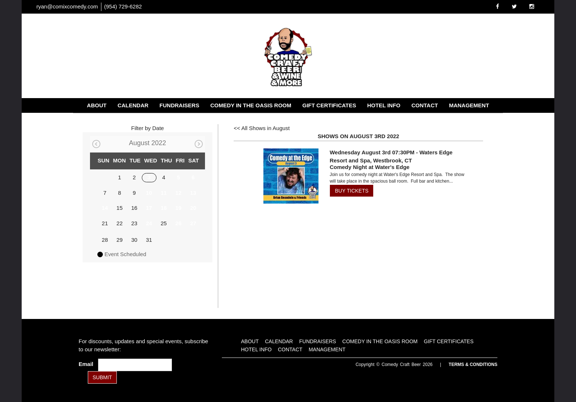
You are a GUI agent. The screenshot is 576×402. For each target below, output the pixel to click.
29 (119, 240)
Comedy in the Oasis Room (250, 105)
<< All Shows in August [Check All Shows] (262, 128)
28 (105, 240)
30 (134, 240)
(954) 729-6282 (123, 6)
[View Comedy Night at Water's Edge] (288, 176)
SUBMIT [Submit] (102, 377)
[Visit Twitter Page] (514, 6)
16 (134, 208)
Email (87, 364)
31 (149, 240)
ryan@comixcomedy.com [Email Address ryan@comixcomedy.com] (67, 6)
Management (469, 105)
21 (105, 223)
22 (119, 223)
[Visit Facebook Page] (497, 6)
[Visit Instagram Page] (531, 6)
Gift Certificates (329, 105)
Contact (424, 105)
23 (134, 223)
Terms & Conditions (473, 364)
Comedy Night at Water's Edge (369, 167)
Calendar (133, 105)
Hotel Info (383, 105)
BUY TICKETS (351, 191)
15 (119, 208)
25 (164, 223)
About (97, 105)
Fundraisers (179, 105)
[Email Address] (135, 365)
